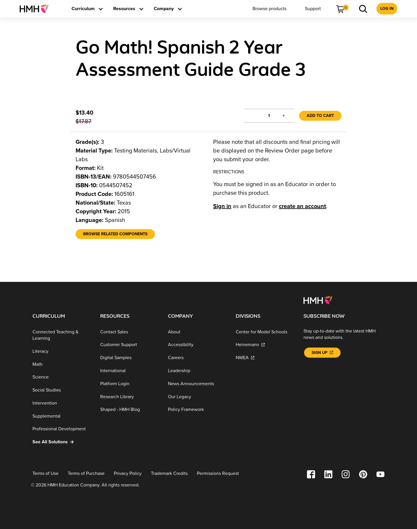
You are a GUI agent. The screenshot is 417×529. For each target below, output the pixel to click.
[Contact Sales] (129, 332)
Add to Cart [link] (320, 115)
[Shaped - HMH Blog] (129, 409)
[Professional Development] (62, 429)
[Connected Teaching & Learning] (62, 335)
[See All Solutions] (62, 442)
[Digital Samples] (129, 357)
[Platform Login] (129, 383)
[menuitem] (36, 8)
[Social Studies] (62, 390)
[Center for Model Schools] (265, 332)
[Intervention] (62, 403)
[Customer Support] (129, 344)
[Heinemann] (265, 344)
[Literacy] (62, 351)
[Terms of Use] (45, 473)
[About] (197, 332)
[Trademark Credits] (169, 473)
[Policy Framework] (197, 409)
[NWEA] (265, 357)
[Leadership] (197, 370)
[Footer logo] (317, 300)
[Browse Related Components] (115, 234)
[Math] (62, 364)
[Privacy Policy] (127, 473)
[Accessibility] (197, 344)
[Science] (62, 377)
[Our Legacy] (197, 396)
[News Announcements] (197, 383)
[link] (36, 8)
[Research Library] (129, 396)
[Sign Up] (322, 353)
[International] (129, 370)
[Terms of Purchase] (86, 473)
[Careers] (197, 357)
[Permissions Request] (218, 473)
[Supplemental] (62, 416)
